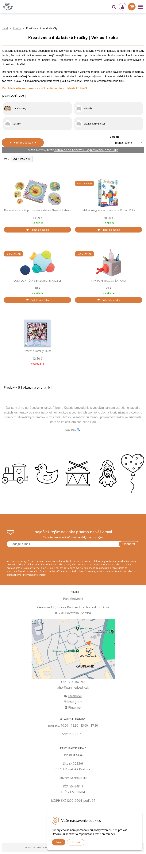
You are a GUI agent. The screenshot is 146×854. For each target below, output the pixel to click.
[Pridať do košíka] (37, 230)
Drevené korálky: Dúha (38, 350)
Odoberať (128, 544)
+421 (64, 682)
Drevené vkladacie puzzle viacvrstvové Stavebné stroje (37, 210)
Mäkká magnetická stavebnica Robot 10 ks (108, 210)
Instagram (73, 702)
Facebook (73, 696)
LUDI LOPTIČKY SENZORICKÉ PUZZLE (37, 280)
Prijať (59, 842)
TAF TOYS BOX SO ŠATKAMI (108, 280)
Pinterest (73, 707)
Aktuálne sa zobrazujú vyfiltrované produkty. (86, 150)
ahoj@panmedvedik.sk (73, 687)
